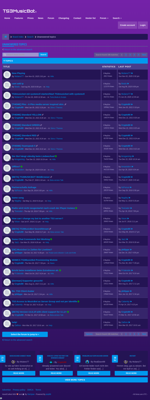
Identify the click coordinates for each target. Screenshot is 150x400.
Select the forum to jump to (25, 334)
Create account (127, 25)
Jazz (17, 242)
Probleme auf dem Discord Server (95, 356)
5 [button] (138, 55)
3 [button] (130, 55)
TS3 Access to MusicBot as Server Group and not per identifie (44, 301)
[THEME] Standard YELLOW (26, 114)
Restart (133, 356)
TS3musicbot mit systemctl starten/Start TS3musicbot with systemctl (48, 94)
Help (47, 87)
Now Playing (18, 73)
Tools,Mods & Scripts (58, 97)
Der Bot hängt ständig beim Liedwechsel (33, 156)
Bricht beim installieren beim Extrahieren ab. (35, 270)
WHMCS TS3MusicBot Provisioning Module (34, 260)
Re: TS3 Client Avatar (23, 291)
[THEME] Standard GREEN (26, 125)
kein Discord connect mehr (20, 356)
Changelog (63, 18)
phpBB (48, 394)
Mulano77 (19, 76)
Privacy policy (19, 390)
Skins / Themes (56, 108)
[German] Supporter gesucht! (27, 280)
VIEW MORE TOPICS (75, 380)
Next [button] (144, 55)
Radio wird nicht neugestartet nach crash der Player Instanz (43, 208)
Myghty (18, 201)
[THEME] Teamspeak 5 (23, 146)
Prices (30, 18)
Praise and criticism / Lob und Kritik (62, 253)
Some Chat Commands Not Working (31, 239)
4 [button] (134, 55)
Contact (77, 18)
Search (117, 18)
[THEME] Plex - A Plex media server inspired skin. (38, 104)
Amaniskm (19, 170)
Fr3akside (19, 273)
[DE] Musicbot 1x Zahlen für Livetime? (32, 249)
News (40, 18)
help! (14, 322)
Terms (38, 390)
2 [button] (125, 55)
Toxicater (19, 211)
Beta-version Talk (56, 180)
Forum (51, 18)
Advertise (6, 390)
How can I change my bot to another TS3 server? (37, 218)
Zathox (18, 325)
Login (143, 25)
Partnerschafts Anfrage (24, 187)
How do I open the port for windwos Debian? (57, 357)
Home (7, 18)
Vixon (17, 221)
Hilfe (52, 76)
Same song (18, 197)
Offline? (16, 166)
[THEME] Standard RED (24, 135)
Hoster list (91, 18)
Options (89, 334)
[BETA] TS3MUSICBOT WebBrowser (31, 177)
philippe (19, 253)
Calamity (19, 304)
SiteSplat (30, 394)
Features (19, 18)
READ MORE (18, 373)
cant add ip (18, 83)
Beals (17, 86)
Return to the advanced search (18, 49)
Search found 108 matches (107, 55)
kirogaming (20, 159)
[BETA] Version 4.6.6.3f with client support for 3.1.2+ (39, 312)
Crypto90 (19, 107)
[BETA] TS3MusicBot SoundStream (30, 229)
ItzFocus (18, 190)
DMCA (30, 390)
